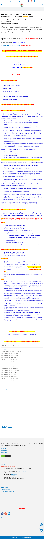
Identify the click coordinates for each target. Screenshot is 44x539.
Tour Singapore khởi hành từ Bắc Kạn (10, 357)
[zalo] (34, 1)
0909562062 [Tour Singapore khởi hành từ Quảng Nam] (15, 1)
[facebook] (28, 1)
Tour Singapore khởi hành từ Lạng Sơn (10, 359)
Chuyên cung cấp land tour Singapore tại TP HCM (12, 351)
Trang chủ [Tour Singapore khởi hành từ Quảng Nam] (3, 10)
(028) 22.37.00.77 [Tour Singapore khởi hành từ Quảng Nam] (22, 1)
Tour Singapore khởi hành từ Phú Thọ (9, 366)
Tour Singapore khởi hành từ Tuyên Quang (11, 361)
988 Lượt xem (18, 16)
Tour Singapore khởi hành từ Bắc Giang (10, 368)
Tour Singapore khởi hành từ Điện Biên (10, 376)
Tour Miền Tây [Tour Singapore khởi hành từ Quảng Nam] (4, 452)
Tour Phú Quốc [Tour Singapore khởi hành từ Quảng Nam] (4, 450)
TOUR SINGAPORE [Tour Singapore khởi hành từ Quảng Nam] (32, 10)
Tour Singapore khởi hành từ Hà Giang (10, 353)
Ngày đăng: (4, 16)
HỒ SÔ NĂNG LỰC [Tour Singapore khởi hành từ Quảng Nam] (6, 427)
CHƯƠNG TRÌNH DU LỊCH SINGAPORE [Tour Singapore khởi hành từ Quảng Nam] (10, 45)
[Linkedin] (11, 345)
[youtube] (31, 1)
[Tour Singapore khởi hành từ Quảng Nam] (22, 5)
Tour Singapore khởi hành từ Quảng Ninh (10, 370)
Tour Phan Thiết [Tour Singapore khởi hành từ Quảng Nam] (4, 447)
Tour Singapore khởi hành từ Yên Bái (9, 374)
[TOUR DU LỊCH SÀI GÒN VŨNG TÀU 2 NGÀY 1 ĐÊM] (10, 472)
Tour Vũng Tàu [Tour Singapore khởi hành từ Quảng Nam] (4, 448)
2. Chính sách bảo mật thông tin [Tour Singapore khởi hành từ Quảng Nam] (7, 491)
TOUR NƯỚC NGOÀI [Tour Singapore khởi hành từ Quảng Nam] (22, 10)
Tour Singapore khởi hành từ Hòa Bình (10, 378)
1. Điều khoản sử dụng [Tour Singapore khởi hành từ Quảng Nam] (5, 489)
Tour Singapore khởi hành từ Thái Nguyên (10, 364)
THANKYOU (22, 508)
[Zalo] (19, 345)
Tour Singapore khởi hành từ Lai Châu (10, 380)
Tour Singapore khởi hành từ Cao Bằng (10, 355)
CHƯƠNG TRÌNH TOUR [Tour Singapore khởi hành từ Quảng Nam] (12, 10)
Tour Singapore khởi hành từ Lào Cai (9, 372)
